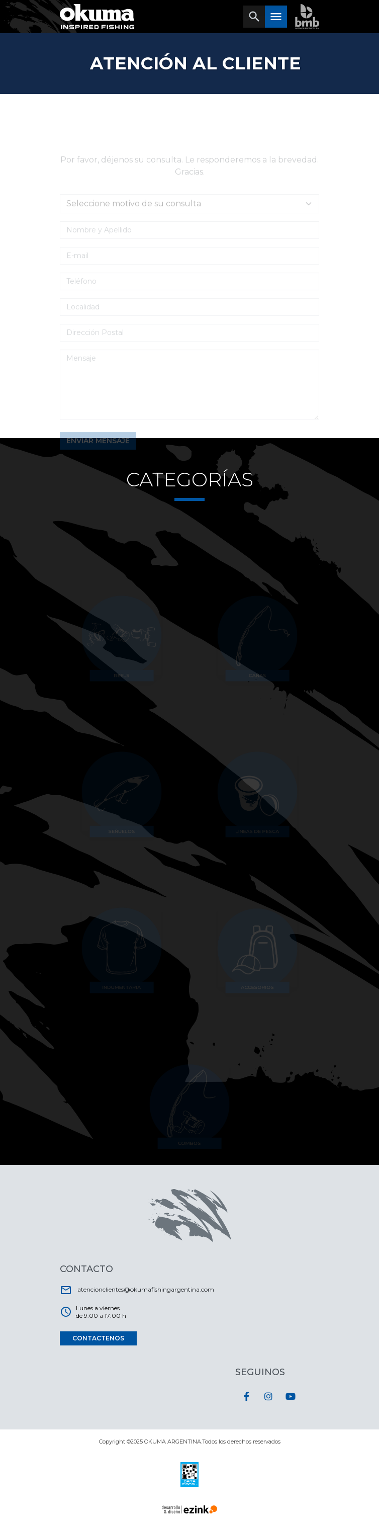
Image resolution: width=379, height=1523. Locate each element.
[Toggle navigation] (254, 17)
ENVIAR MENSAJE (98, 448)
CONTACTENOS (98, 1338)
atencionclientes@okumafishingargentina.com (137, 1290)
